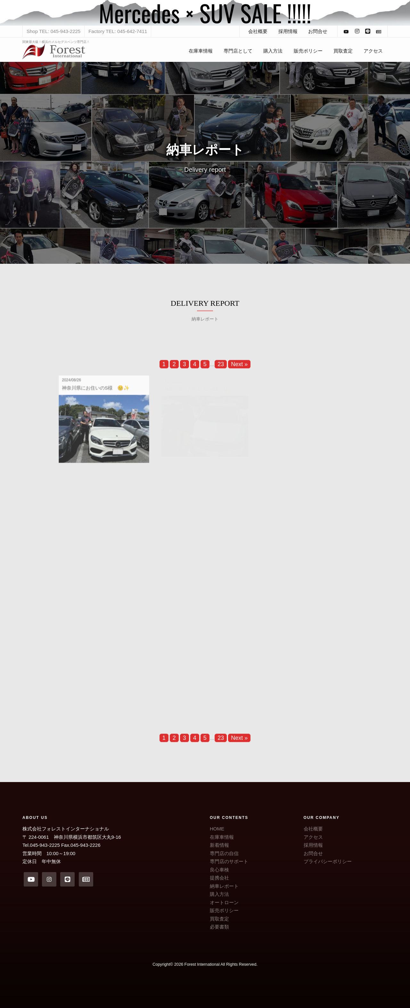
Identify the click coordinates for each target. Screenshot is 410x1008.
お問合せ (317, 31)
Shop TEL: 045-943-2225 (53, 31)
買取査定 (343, 51)
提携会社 (219, 877)
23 (220, 368)
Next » (239, 368)
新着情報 (219, 845)
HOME (217, 828)
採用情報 (288, 31)
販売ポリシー (308, 51)
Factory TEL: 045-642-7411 (117, 31)
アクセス (373, 51)
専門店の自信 (224, 853)
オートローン (224, 902)
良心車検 (219, 869)
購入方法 (273, 51)
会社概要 (257, 31)
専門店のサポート (229, 861)
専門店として (238, 51)
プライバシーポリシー (328, 861)
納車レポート (224, 886)
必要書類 (219, 926)
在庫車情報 (201, 51)
